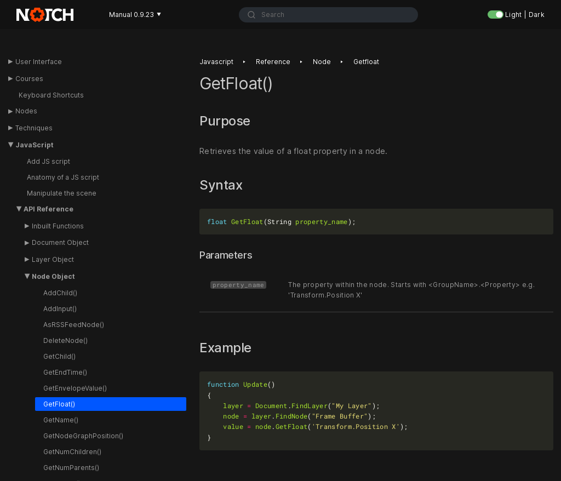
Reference (273, 62)
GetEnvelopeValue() (75, 388)
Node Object (53, 276)
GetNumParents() (71, 467)
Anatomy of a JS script (63, 177)
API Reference (48, 209)
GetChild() (59, 356)
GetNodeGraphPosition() (83, 436)
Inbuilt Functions (58, 226)
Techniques (34, 128)
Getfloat (366, 62)
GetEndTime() (65, 372)
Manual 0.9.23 (135, 14)
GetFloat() (59, 404)
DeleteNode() (65, 340)
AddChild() (60, 293)
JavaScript (34, 145)
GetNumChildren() (72, 452)
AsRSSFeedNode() (73, 324)
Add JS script (48, 161)
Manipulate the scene (61, 193)
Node (322, 62)
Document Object (60, 242)
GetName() (60, 420)
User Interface (38, 62)
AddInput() (60, 309)
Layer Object (53, 259)
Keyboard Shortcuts (51, 95)
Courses (29, 79)
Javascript (216, 62)
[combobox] (329, 14)
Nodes (26, 111)
